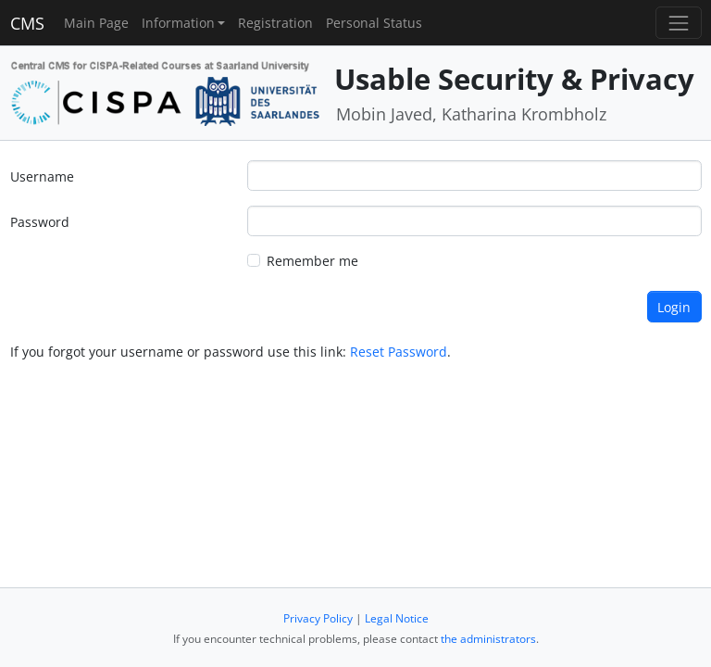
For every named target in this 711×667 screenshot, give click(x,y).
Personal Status (374, 22)
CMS (27, 23)
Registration (275, 22)
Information (178, 22)
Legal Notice (397, 618)
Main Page (96, 22)
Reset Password (398, 351)
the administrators (488, 639)
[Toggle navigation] (678, 22)
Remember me (312, 261)
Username (42, 176)
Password (39, 222)
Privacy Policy (318, 618)
